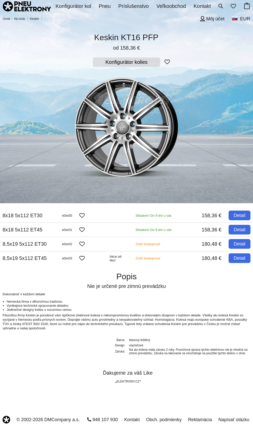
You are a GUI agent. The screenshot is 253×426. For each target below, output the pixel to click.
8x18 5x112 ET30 (22, 215)
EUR (245, 18)
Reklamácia (200, 419)
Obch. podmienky (164, 419)
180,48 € (211, 244)
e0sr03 (67, 258)
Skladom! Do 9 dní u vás (154, 215)
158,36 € (211, 215)
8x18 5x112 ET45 (22, 229)
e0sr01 (67, 230)
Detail (239, 215)
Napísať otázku (233, 419)
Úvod (6, 19)
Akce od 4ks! (116, 258)
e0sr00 (67, 215)
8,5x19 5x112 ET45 (25, 258)
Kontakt (132, 419)
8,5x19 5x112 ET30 (25, 244)
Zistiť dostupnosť (148, 244)
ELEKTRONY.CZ (127, 381)
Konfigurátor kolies (127, 62)
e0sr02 (67, 244)
